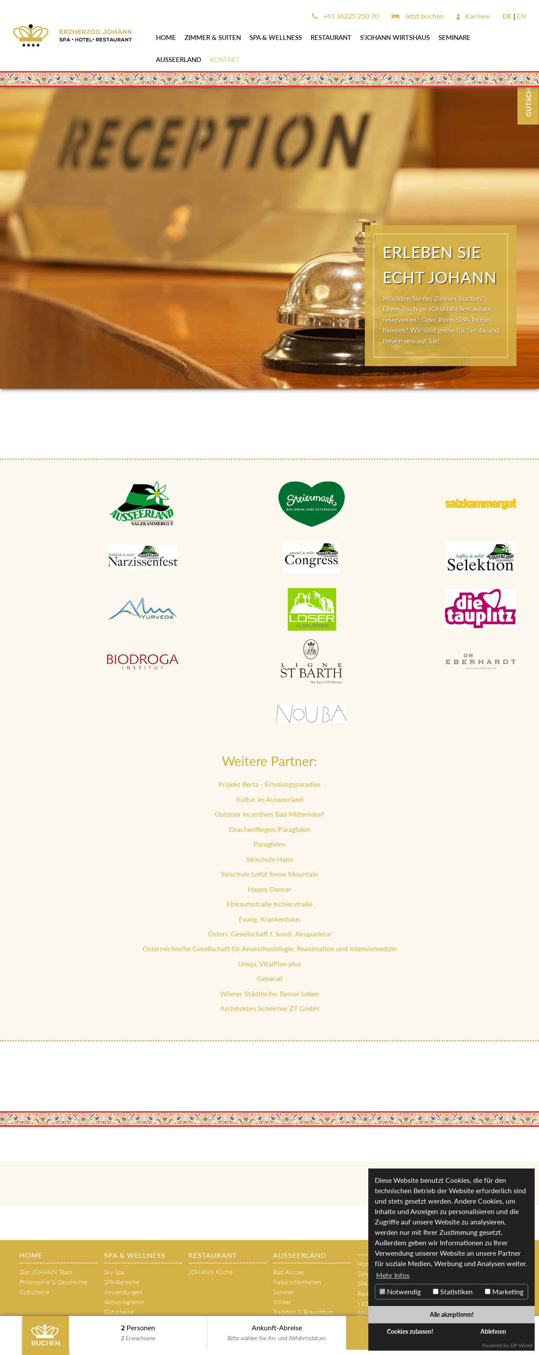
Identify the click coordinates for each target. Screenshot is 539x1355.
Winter (282, 1302)
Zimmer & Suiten (213, 37)
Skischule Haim (270, 859)
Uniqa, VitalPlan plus (269, 963)
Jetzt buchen (418, 16)
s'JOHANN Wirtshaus (395, 37)
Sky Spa (114, 1272)
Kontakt (225, 59)
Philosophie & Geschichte (53, 1282)
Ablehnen (493, 1331)
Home (166, 37)
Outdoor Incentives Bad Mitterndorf (269, 814)
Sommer (283, 1292)
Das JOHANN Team (45, 1272)
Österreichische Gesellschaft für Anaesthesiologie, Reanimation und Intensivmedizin (270, 948)
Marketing (504, 1291)
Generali (269, 978)
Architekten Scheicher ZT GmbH (269, 1008)
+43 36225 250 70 (345, 16)
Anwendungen (123, 1292)
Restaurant (331, 37)
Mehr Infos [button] (392, 1275)
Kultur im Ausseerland (269, 799)
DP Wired (521, 1345)
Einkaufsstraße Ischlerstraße (269, 904)
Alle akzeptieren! (452, 1314)
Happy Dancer (270, 889)
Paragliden (269, 844)
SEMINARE (454, 37)
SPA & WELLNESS (276, 37)
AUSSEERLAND (178, 59)
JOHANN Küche (210, 1272)
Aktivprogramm (124, 1302)
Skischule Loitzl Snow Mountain (269, 874)
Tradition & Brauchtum (303, 1312)
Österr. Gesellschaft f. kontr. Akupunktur (269, 934)
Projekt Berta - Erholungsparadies (269, 784)
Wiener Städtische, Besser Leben (269, 993)
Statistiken (453, 1291)
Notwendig (400, 1291)
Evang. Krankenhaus (269, 919)
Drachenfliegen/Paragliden (269, 829)
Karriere (473, 16)
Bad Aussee (288, 1272)
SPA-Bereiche (121, 1282)
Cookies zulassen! (410, 1331)
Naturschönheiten (297, 1282)
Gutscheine (34, 1292)
